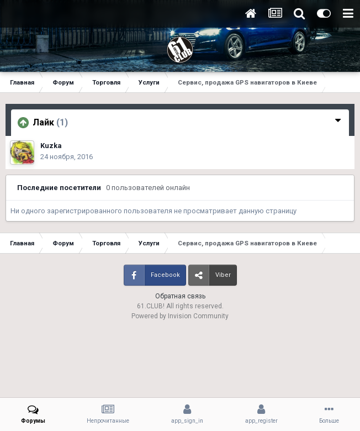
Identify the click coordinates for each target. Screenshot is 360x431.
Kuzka (51, 145)
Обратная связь (180, 296)
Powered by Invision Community (180, 316)
